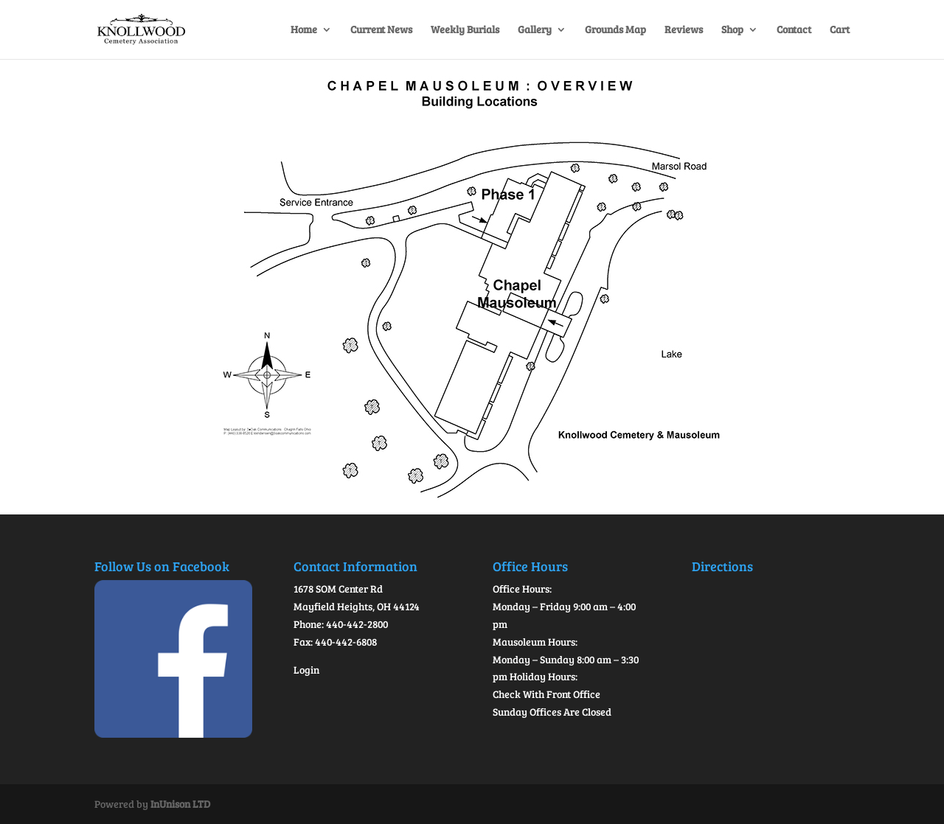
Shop (732, 30)
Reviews (683, 30)
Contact (794, 30)
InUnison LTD (180, 804)
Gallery (535, 30)
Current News (381, 30)
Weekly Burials (465, 30)
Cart (840, 30)
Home (304, 30)
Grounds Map (615, 30)
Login (306, 670)
